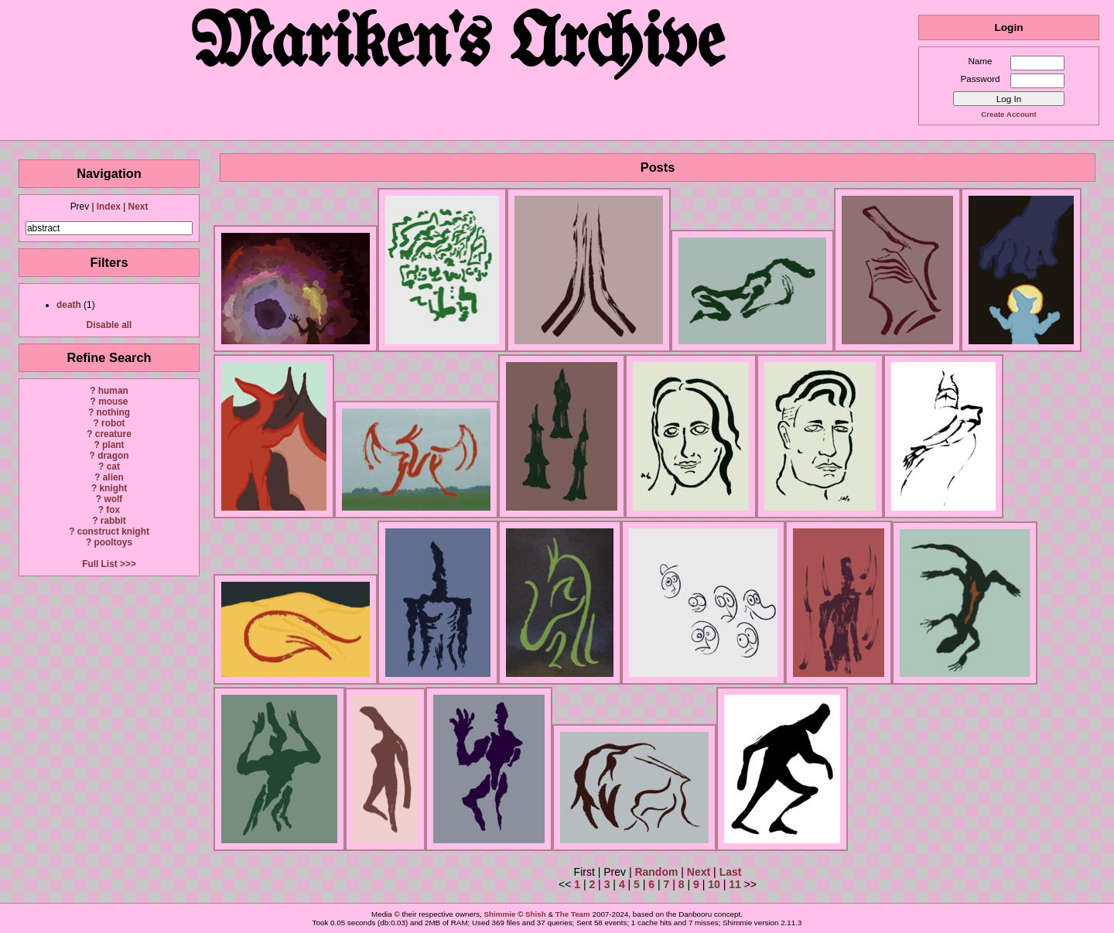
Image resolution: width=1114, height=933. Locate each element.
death (68, 304)
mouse (113, 401)
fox (113, 509)
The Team (572, 914)
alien (113, 477)
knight (113, 488)
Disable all (109, 325)
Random (656, 872)
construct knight (113, 531)
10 (714, 884)
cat (113, 466)
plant (113, 444)
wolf (113, 499)
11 (735, 884)
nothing (113, 412)
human (113, 390)
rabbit (113, 520)
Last (730, 872)
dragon (112, 455)
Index (109, 206)
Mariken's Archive (459, 46)
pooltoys (113, 542)
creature (113, 434)
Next (138, 206)
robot (113, 423)
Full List (100, 564)
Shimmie (500, 914)
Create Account (1008, 114)
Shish (535, 914)
